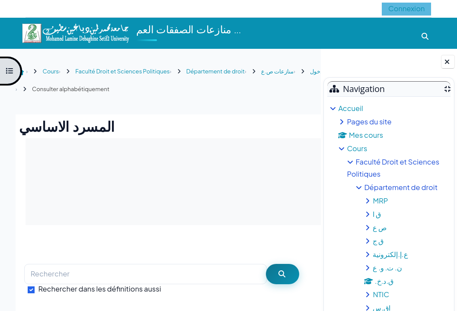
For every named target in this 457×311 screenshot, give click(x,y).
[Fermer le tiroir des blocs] (448, 62)
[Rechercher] (143, 274)
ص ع (380, 227)
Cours (357, 148)
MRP (380, 200)
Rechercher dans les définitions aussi (98, 288)
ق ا (377, 214)
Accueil (350, 108)
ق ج (378, 240)
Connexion (405, 8)
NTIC (381, 294)
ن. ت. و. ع (387, 267)
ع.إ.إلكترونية (390, 254)
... (296, 244)
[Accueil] (75, 32)
